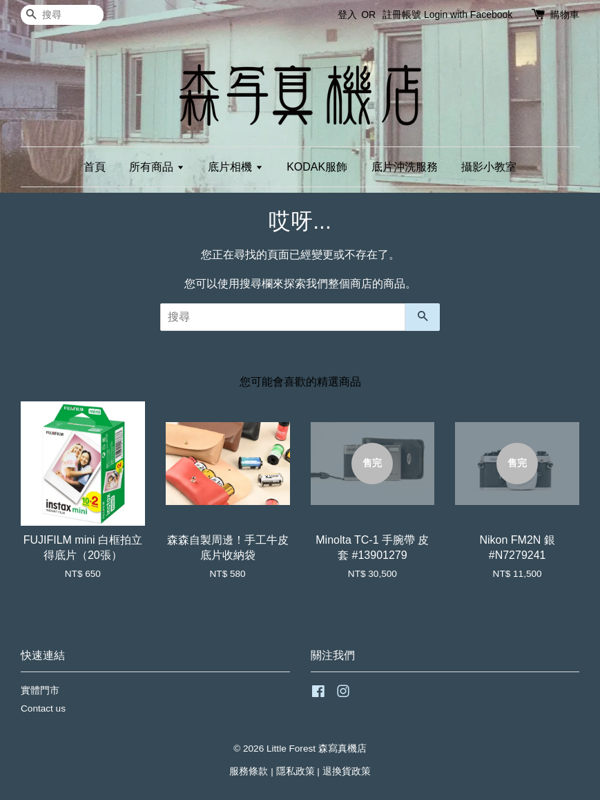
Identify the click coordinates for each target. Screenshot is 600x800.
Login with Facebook (468, 14)
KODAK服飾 (317, 167)
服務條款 (248, 771)
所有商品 (156, 167)
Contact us (43, 708)
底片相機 (235, 167)
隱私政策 (295, 771)
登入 (347, 14)
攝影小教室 (488, 167)
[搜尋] (62, 15)
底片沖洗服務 (404, 167)
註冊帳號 (402, 14)
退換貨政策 (346, 771)
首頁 (95, 167)
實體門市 (40, 690)
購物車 (564, 14)
